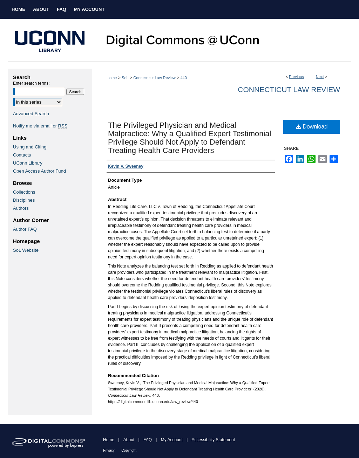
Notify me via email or (40, 126)
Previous (296, 77)
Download (312, 127)
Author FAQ (25, 229)
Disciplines (24, 200)
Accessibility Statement (213, 439)
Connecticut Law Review (154, 78)
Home (112, 78)
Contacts (22, 155)
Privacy (109, 450)
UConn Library (27, 163)
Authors (21, 208)
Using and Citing (29, 147)
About (128, 439)
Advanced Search (31, 113)
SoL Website (26, 250)
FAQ (147, 439)
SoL (125, 78)
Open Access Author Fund (39, 171)
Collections (24, 192)
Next (320, 77)
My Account (172, 439)
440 (183, 78)
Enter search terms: (31, 83)
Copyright (128, 450)
